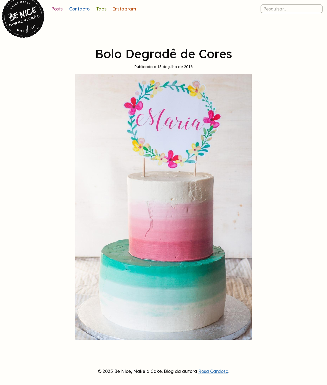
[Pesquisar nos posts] (292, 8)
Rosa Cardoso (213, 371)
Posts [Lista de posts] (57, 9)
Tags (101, 9)
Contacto (79, 9)
